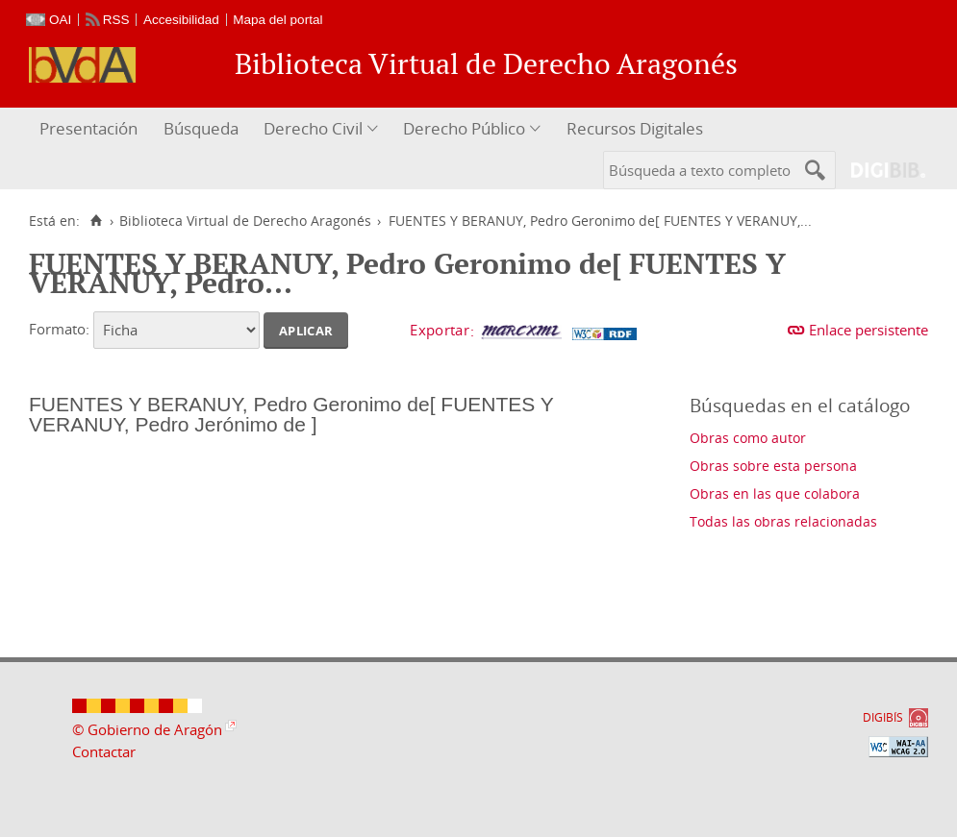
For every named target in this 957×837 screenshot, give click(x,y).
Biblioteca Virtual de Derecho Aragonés (245, 221)
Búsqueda (201, 128)
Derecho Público (464, 128)
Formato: (59, 328)
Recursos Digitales (635, 128)
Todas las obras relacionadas (783, 521)
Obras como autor (748, 438)
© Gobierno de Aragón (147, 729)
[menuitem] (91, 129)
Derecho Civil (313, 128)
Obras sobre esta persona (773, 465)
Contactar (104, 751)
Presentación (88, 128)
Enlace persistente (868, 329)
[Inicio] (96, 221)
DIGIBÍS (883, 717)
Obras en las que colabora (775, 493)
